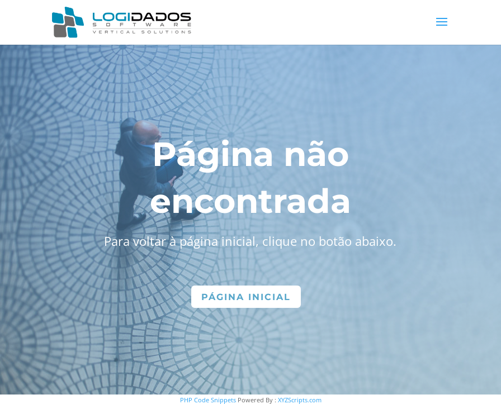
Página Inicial (246, 297)
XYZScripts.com (300, 400)
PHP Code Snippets (208, 400)
